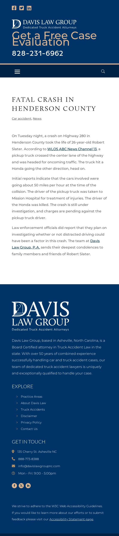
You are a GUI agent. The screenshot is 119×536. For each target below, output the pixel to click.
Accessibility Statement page (71, 519)
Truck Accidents (33, 409)
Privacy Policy (31, 422)
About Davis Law (33, 403)
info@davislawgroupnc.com (39, 466)
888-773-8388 (28, 459)
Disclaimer (29, 416)
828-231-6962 (37, 53)
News (37, 118)
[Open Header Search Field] (103, 71)
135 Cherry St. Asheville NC (37, 452)
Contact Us (29, 429)
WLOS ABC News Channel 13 (72, 149)
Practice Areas (31, 397)
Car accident (21, 118)
